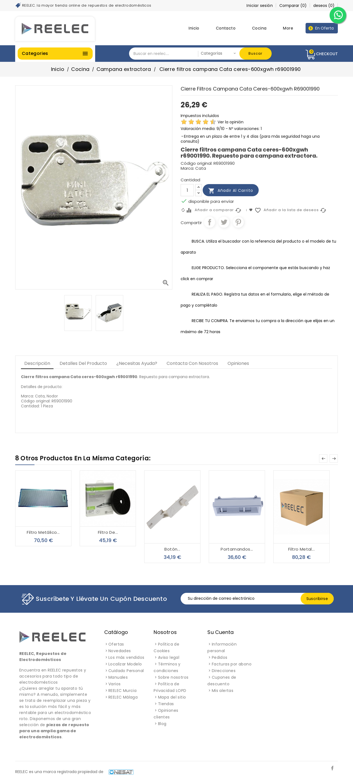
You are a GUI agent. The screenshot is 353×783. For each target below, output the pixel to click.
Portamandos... (237, 549)
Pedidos (220, 657)
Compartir (209, 222)
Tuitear (223, 222)
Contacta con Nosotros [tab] (192, 363)
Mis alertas (222, 690)
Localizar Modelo (125, 664)
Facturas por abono (232, 664)
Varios (114, 684)
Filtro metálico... (43, 532)
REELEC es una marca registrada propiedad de (74, 771)
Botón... (172, 549)
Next (334, 458)
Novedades (119, 651)
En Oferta (324, 28)
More (288, 28)
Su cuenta (220, 632)
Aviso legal (168, 657)
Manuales (118, 677)
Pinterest (238, 222)
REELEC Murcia (122, 690)
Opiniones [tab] (238, 363)
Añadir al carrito (230, 190)
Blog (162, 723)
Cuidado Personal (126, 670)
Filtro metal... (301, 549)
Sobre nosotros (173, 677)
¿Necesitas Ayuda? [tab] (136, 363)
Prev (323, 458)
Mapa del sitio (172, 697)
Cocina (259, 28)
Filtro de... (108, 532)
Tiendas (166, 704)
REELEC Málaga (123, 697)
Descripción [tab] (37, 363)
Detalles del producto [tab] (83, 363)
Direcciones (224, 670)
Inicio (194, 28)
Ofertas (116, 644)
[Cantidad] (187, 190)
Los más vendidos (126, 657)
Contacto (226, 28)
